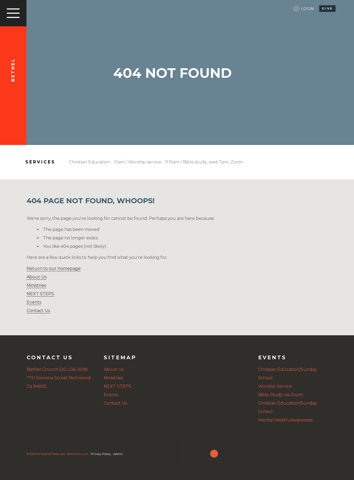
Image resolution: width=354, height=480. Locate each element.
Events (34, 302)
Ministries (36, 285)
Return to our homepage (54, 268)
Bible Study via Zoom (280, 394)
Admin (118, 454)
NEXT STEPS (40, 293)
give (327, 8)
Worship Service (275, 386)
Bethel (13, 70)
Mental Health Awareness (285, 420)
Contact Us (38, 310)
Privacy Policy (101, 454)
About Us (36, 276)
